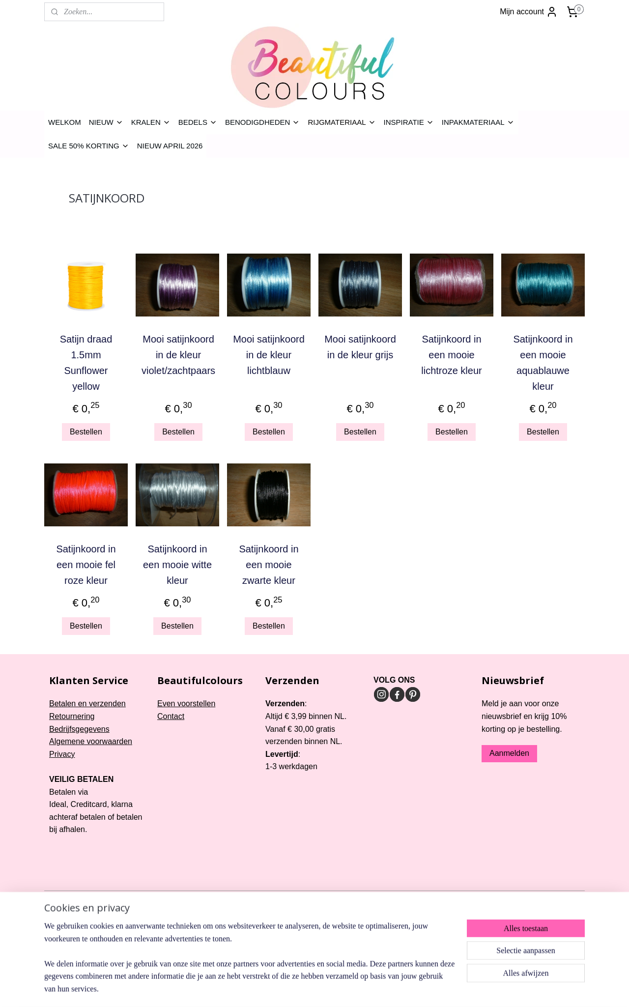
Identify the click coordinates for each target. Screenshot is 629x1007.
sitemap (287, 899)
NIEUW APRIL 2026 (170, 146)
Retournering (72, 716)
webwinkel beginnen (337, 899)
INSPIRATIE (409, 122)
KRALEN (151, 122)
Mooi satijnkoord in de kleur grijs (360, 347)
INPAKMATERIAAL (478, 122)
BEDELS (197, 122)
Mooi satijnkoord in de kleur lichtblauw (269, 355)
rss (304, 899)
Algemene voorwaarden (90, 741)
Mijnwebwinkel (413, 899)
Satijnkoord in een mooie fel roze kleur (85, 565)
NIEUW (106, 122)
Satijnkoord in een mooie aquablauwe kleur (542, 363)
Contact (170, 716)
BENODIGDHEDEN (262, 122)
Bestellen (86, 432)
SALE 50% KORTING (88, 146)
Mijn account (529, 12)
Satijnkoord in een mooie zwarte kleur (268, 565)
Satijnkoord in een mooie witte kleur (177, 565)
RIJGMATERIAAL (341, 122)
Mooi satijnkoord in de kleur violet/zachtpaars (178, 355)
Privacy (62, 754)
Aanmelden (509, 753)
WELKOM (64, 122)
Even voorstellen (186, 703)
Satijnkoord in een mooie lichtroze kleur (451, 355)
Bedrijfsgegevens (79, 729)
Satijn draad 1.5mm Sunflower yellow (86, 363)
